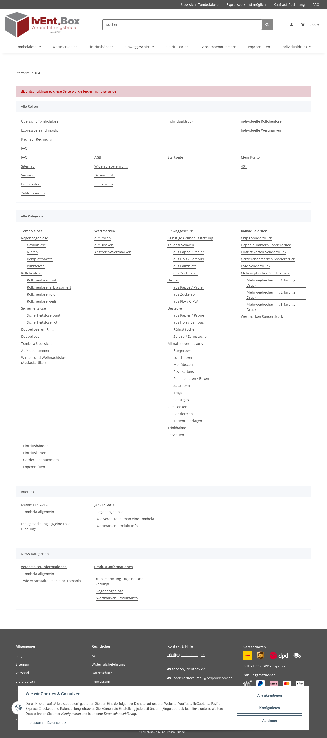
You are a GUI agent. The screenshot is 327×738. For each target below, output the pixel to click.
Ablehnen (269, 721)
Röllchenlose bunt (41, 280)
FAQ (316, 4)
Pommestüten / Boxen (191, 378)
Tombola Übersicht (36, 343)
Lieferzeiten (30, 184)
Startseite (175, 157)
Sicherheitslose (33, 308)
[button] (291, 24)
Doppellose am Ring (37, 329)
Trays (177, 392)
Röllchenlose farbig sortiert (49, 287)
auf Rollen (102, 238)
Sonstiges (181, 399)
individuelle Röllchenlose (261, 121)
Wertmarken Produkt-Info (117, 525)
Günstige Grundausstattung (190, 238)
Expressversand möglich (246, 4)
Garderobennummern (41, 459)
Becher (173, 280)
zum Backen (177, 406)
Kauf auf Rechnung (289, 4)
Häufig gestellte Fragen (186, 654)
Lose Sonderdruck (255, 266)
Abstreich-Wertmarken (112, 252)
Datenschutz (104, 175)
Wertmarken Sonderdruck (262, 316)
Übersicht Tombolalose (200, 4)
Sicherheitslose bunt (43, 315)
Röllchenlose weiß (41, 301)
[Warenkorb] (310, 24)
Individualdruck (180, 121)
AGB (97, 157)
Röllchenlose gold (41, 294)
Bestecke (175, 308)
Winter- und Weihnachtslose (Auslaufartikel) (44, 360)
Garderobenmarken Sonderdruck (268, 259)
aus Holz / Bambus (188, 259)
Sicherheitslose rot (42, 322)
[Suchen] (182, 24)
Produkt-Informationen (113, 566)
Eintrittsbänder (35, 445)
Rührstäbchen (184, 329)
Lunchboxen (183, 357)
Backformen (183, 413)
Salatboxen (182, 385)
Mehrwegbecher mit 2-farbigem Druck (273, 295)
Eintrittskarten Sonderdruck (263, 252)
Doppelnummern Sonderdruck (266, 245)
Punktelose (36, 266)
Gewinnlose (36, 245)
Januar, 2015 (104, 504)
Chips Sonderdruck (256, 238)
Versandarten (254, 647)
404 (244, 166)
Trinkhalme (177, 427)
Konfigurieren (269, 708)
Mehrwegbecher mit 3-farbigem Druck (273, 307)
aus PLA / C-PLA (185, 301)
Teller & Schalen (181, 245)
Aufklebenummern (36, 350)
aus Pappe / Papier (188, 252)
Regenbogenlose (34, 238)
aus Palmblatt (184, 266)
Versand (27, 175)
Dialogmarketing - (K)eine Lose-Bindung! (46, 526)
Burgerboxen (184, 350)
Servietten (176, 435)
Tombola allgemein (38, 511)
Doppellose (30, 336)
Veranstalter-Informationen (44, 566)
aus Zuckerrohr (185, 273)
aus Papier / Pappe (188, 315)
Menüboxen (183, 364)
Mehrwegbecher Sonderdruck (265, 273)
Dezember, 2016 (34, 504)
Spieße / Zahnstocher (190, 336)
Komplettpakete (40, 259)
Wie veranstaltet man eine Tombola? (125, 518)
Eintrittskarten (34, 452)
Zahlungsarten (33, 193)
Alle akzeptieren (269, 696)
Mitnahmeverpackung (185, 343)
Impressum (103, 184)
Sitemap (27, 166)
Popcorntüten (34, 467)
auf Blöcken (103, 245)
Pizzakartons (183, 371)
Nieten (32, 252)
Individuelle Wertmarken (261, 130)
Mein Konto (250, 157)
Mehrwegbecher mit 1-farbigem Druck (273, 283)
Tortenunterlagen (187, 420)
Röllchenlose (31, 273)
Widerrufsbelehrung (111, 166)
